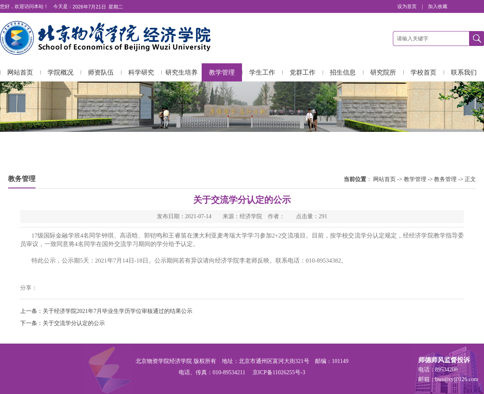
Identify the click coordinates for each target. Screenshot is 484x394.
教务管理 (445, 179)
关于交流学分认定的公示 (74, 323)
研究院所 (383, 72)
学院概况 (60, 72)
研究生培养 (181, 72)
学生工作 (262, 72)
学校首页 (423, 72)
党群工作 (302, 72)
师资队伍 (101, 72)
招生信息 (343, 72)
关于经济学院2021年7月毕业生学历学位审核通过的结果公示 (117, 311)
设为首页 (407, 6)
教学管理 (222, 72)
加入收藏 (437, 6)
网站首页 (20, 72)
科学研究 (141, 72)
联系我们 (464, 72)
